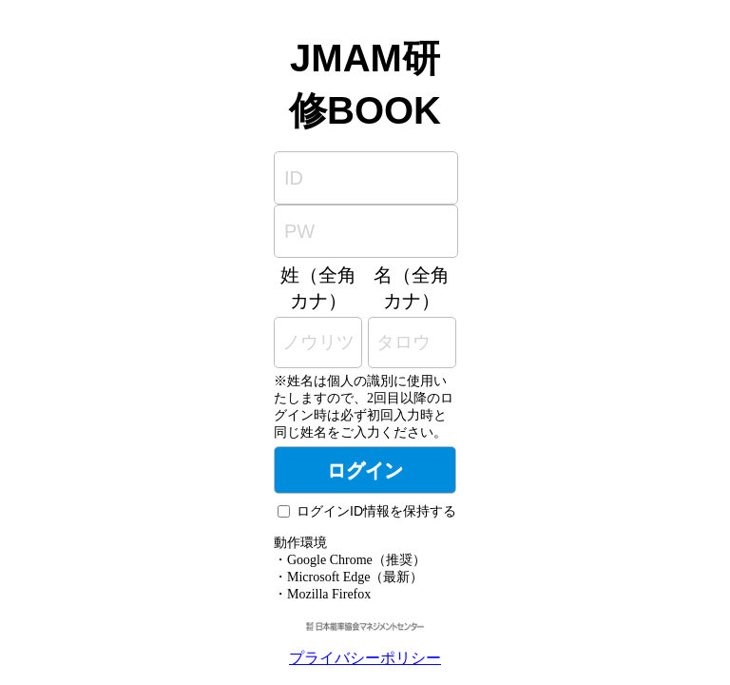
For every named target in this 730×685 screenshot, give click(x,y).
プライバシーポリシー (365, 658)
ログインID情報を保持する (376, 511)
